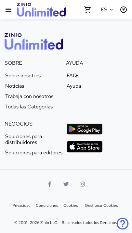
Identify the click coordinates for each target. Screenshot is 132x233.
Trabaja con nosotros (29, 96)
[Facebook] (50, 184)
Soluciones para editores (33, 153)
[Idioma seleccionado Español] (108, 9)
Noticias (14, 86)
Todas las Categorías (29, 107)
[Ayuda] (122, 223)
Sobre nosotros (23, 76)
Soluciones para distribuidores (23, 139)
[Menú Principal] (8, 9)
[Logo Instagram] (82, 184)
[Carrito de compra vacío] (87, 9)
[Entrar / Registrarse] (123, 9)
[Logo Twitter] (66, 184)
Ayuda (74, 86)
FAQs (73, 76)
